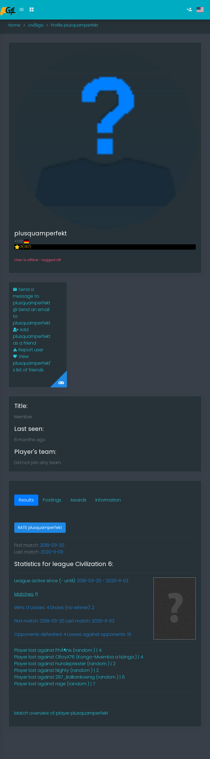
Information (108, 500)
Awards (78, 500)
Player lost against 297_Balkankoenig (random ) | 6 (69, 677)
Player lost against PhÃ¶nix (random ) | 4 (58, 650)
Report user (28, 350)
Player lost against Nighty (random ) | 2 (56, 670)
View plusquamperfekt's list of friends (32, 363)
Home (14, 25)
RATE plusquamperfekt (40, 527)
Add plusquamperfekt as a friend (31, 336)
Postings (52, 500)
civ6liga (35, 25)
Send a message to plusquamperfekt (31, 296)
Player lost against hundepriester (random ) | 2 (64, 663)
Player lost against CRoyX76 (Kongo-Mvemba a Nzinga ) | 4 (78, 657)
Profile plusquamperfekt (74, 25)
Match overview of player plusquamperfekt (61, 713)
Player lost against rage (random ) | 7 (54, 684)
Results (26, 500)
